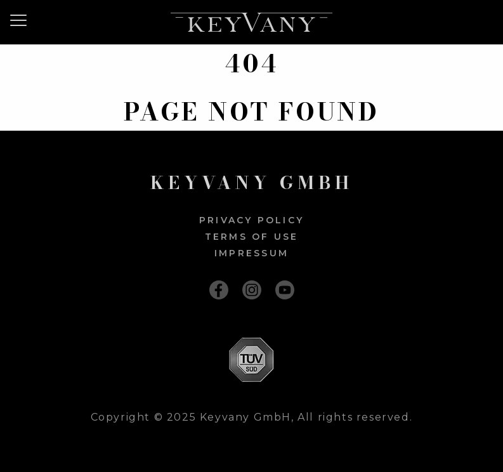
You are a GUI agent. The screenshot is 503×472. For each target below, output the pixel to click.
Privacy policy (251, 220)
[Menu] (23, 20)
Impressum (251, 253)
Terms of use (252, 236)
